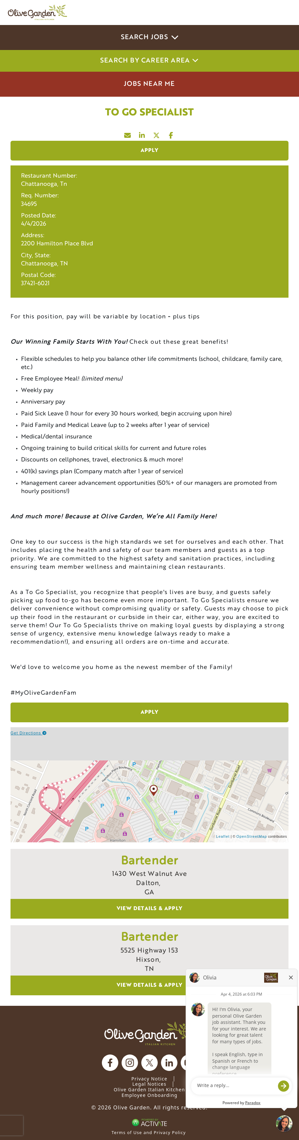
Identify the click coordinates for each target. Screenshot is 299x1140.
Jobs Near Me (149, 84)
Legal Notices (149, 1084)
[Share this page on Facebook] (171, 134)
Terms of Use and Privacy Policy (149, 1132)
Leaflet (223, 836)
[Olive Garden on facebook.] (110, 1062)
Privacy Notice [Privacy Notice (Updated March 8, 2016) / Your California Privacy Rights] (149, 1079)
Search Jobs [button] (149, 37)
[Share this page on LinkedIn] (142, 134)
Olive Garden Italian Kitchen (149, 1089)
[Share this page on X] (156, 134)
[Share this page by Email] (127, 134)
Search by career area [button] (149, 61)
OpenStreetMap (251, 836)
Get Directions (29, 733)
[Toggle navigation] (282, 12)
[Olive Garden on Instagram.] (130, 1062)
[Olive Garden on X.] (149, 1062)
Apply (150, 150)
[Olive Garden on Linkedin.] (169, 1062)
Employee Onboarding (149, 1095)
